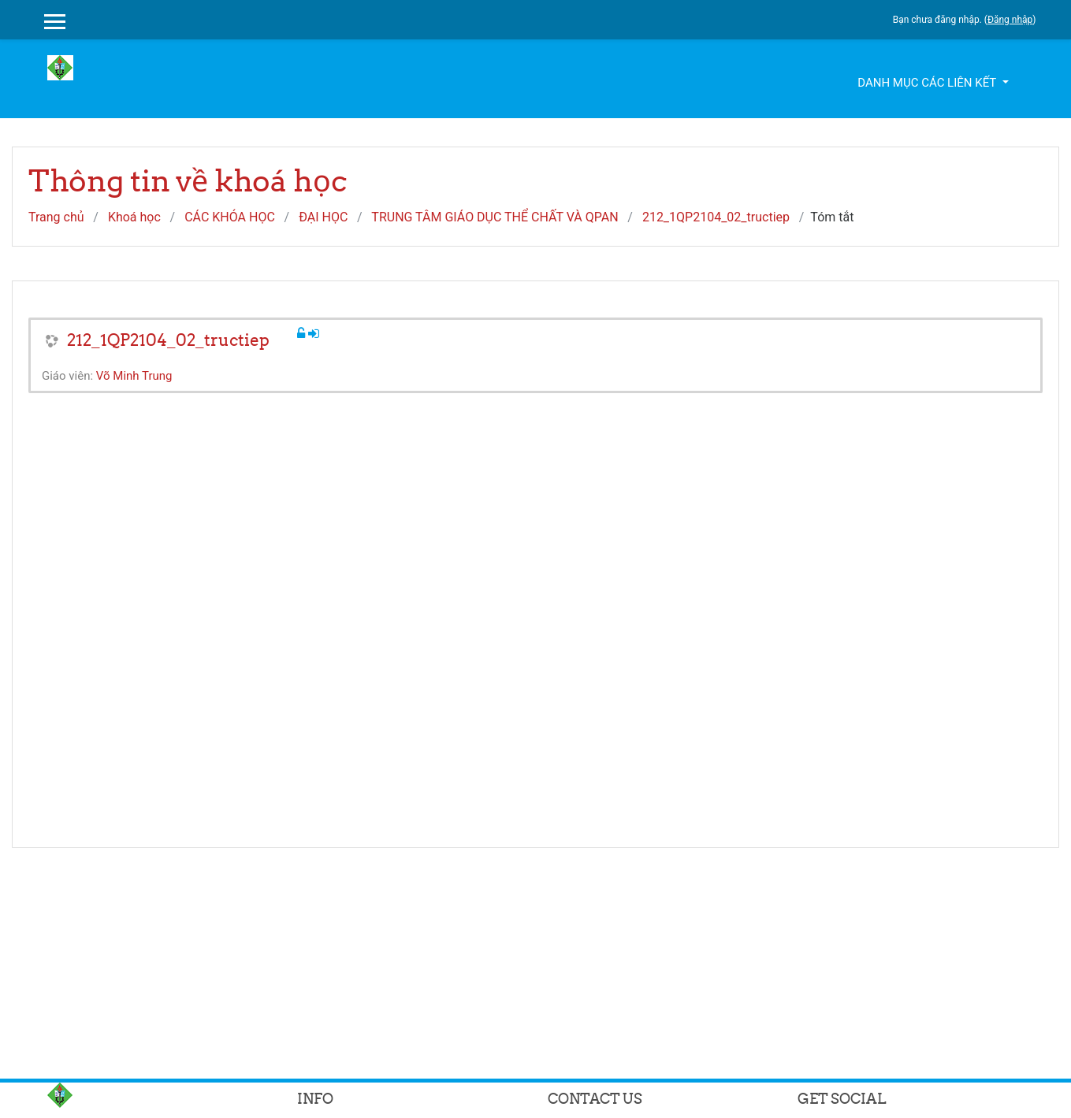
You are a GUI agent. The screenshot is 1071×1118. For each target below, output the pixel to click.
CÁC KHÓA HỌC (229, 217)
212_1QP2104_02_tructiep (716, 217)
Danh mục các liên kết (927, 83)
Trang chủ (56, 217)
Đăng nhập (1009, 19)
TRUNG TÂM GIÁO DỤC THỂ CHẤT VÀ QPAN (494, 217)
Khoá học (134, 217)
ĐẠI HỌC (323, 217)
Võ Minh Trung (134, 376)
